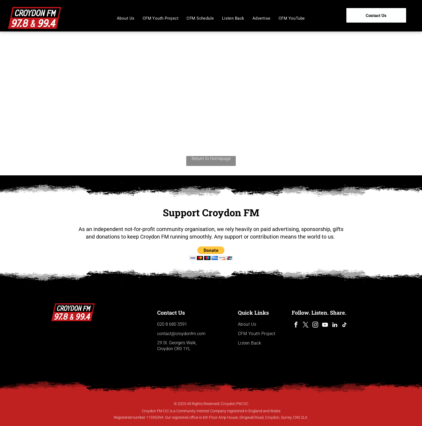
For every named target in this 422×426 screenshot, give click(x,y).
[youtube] (325, 326)
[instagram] (315, 326)
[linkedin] (334, 326)
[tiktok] (344, 326)
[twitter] (305, 326)
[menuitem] (126, 18)
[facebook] (296, 326)
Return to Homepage (211, 158)
